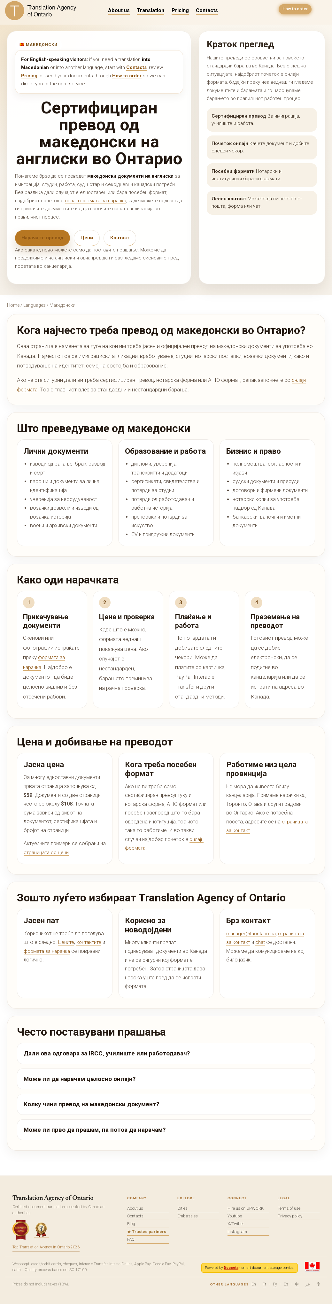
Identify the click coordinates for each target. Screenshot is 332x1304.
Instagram (237, 1231)
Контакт (119, 238)
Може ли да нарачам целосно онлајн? (79, 1079)
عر (307, 1284)
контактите (90, 942)
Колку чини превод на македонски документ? (91, 1104)
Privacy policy (290, 1216)
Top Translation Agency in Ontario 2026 (46, 1247)
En (253, 1284)
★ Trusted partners (146, 1231)
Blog (131, 1223)
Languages (34, 305)
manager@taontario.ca (252, 933)
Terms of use (289, 1208)
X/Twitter (236, 1223)
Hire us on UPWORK (246, 1208)
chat (261, 942)
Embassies (187, 1216)
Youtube (235, 1216)
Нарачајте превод (42, 238)
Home (13, 305)
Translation (150, 10)
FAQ (131, 1239)
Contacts (207, 10)
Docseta (231, 1267)
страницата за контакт (252, 830)
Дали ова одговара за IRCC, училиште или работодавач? (107, 1053)
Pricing (180, 10)
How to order (294, 10)
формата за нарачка (51, 951)
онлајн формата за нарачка (95, 201)
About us (119, 10)
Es (286, 1284)
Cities (182, 1208)
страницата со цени (47, 852)
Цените (66, 942)
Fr (264, 1284)
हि (318, 1284)
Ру (275, 1284)
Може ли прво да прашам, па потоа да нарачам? (95, 1129)
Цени (87, 238)
